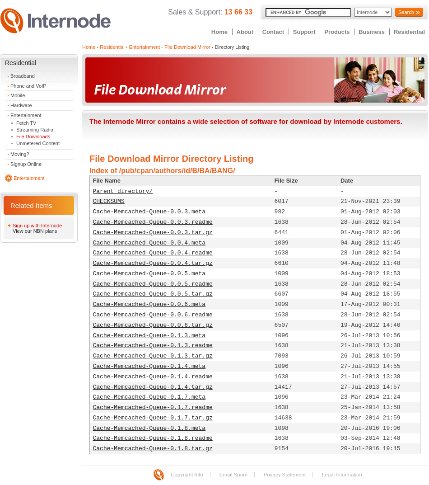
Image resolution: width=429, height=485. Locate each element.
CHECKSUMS (109, 201)
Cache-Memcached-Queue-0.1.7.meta (149, 397)
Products (337, 31)
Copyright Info (187, 474)
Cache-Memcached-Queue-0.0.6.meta (149, 304)
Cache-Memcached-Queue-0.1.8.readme (153, 438)
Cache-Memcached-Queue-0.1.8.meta (149, 428)
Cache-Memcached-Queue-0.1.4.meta (149, 366)
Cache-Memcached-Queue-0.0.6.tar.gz (153, 325)
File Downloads (33, 136)
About (245, 31)
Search (406, 12)
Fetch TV (26, 123)
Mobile (17, 95)
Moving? (19, 154)
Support (304, 31)
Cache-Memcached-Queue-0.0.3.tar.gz (153, 232)
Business (372, 31)
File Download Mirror (187, 47)
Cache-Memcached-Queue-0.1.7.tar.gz (153, 417)
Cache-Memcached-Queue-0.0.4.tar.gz (153, 263)
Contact (273, 31)
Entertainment (25, 115)
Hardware (21, 105)
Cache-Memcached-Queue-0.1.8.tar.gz (153, 448)
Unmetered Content (38, 143)
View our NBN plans (35, 231)
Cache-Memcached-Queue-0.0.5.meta (149, 273)
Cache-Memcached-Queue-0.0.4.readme (153, 253)
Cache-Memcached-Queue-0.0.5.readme (153, 284)
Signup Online (26, 164)
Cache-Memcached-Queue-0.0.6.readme (153, 314)
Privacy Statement (285, 474)
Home (219, 31)
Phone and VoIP (28, 86)
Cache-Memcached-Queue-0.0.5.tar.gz (153, 294)
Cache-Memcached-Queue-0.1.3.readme (153, 345)
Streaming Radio (34, 129)
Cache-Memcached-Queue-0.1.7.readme (153, 407)
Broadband (22, 76)
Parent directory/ (123, 191)
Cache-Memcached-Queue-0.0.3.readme (153, 222)
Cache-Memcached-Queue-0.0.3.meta (149, 211)
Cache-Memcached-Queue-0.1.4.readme (153, 376)
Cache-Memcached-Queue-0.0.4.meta (149, 243)
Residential (409, 31)
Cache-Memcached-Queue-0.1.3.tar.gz (153, 356)
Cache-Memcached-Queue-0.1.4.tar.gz (153, 387)
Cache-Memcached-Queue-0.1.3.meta (149, 335)
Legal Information (342, 474)
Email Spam (233, 474)
